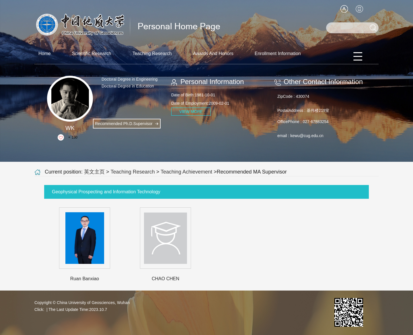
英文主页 (94, 172)
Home (44, 53)
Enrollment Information (278, 53)
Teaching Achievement (186, 172)
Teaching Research (152, 53)
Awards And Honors (213, 53)
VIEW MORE (191, 111)
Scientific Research (91, 53)
